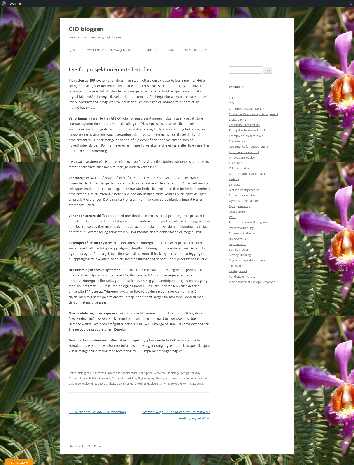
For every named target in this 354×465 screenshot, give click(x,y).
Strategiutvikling (240, 255)
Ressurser (149, 50)
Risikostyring (237, 239)
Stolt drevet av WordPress (85, 446)
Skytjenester (145, 378)
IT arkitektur (237, 163)
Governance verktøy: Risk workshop (97, 412)
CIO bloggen (86, 29)
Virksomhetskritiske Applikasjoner (252, 282)
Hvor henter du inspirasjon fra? (108, 50)
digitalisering (124, 384)
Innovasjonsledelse (242, 157)
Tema (170, 50)
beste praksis (106, 384)
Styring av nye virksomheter (174, 378)
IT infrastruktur (239, 168)
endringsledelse (145, 384)
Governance (237, 141)
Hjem (72, 50)
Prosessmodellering (242, 233)
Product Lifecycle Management (89, 378)
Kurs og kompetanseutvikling (248, 174)
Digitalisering (237, 119)
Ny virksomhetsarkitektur (246, 201)
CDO (232, 98)
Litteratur (235, 184)
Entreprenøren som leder (246, 136)
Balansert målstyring (82, 384)
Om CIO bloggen (195, 50)
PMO (232, 217)
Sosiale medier (238, 249)
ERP (159, 384)
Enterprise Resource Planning (158, 373)
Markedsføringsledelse (244, 190)
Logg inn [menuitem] (15, 3)
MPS (167, 384)
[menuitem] (4, 3)
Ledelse (234, 179)
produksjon (179, 384)
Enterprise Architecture (122, 373)
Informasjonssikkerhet (244, 152)
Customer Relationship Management (253, 114)
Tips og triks (237, 266)
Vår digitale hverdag (242, 276)
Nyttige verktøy (189, 373)
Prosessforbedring (124, 378)
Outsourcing (237, 211)
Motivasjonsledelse (242, 195)
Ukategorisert (238, 271)
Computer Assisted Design (246, 109)
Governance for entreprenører (249, 147)
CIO (231, 103)
